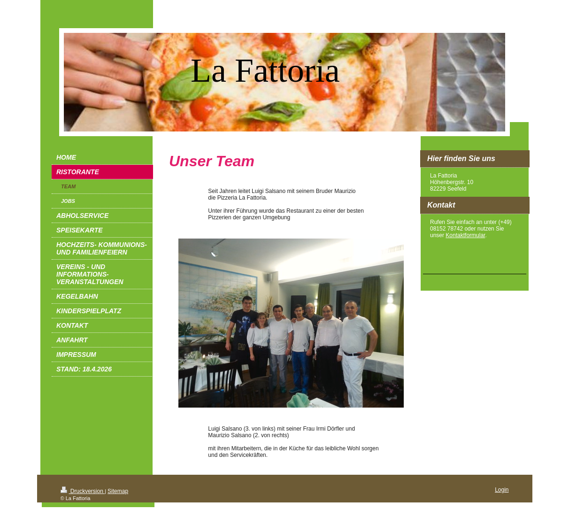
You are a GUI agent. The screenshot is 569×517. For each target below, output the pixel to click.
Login (501, 489)
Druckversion (83, 491)
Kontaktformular (465, 235)
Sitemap (118, 491)
